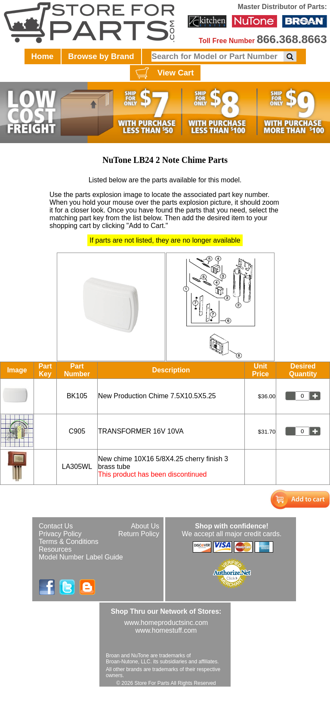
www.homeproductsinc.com (166, 622)
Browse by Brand (101, 56)
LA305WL (77, 466)
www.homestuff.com (166, 630)
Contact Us (56, 526)
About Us (145, 526)
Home (42, 56)
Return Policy (138, 533)
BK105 (77, 396)
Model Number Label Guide (81, 557)
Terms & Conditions (69, 541)
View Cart (163, 73)
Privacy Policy (60, 533)
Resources (55, 549)
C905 (77, 431)
